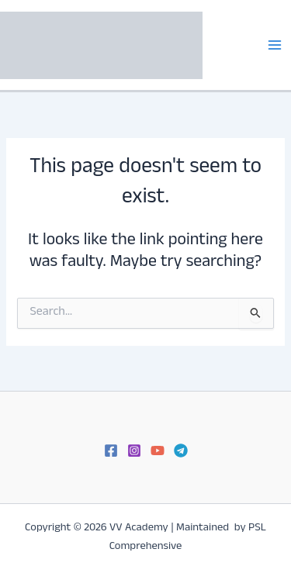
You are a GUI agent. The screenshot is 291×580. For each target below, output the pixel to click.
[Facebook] (111, 450)
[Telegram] (181, 450)
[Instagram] (134, 450)
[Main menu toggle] (274, 45)
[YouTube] (158, 450)
